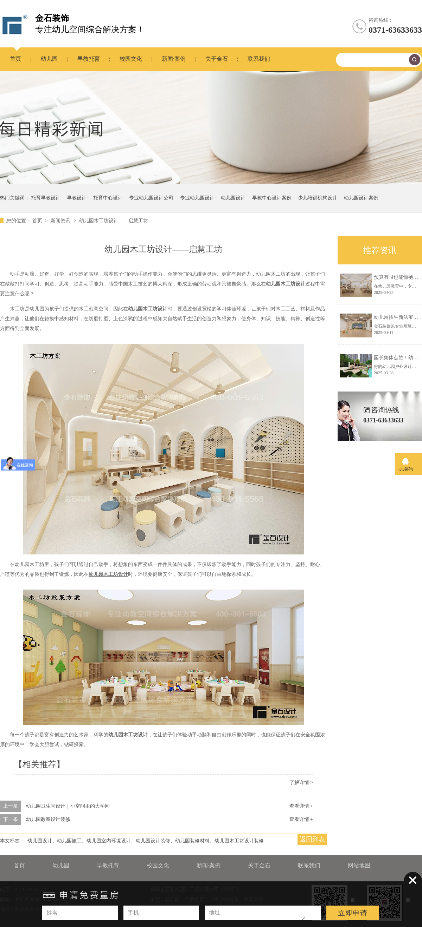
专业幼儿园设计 (197, 197)
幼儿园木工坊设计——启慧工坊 (113, 220)
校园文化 (131, 59)
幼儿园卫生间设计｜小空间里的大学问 (68, 806)
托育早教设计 (45, 197)
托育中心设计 (108, 197)
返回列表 (312, 839)
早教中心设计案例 (272, 197)
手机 (133, 913)
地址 (214, 912)
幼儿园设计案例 (361, 197)
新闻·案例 (174, 59)
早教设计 (77, 197)
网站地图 (359, 865)
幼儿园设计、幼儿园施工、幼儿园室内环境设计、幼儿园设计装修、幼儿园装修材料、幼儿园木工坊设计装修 (145, 840)
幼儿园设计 (233, 197)
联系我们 (259, 59)
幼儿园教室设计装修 (48, 819)
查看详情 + (301, 806)
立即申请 (352, 913)
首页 (15, 59)
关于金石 (216, 59)
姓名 (52, 913)
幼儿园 (49, 59)
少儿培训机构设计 (317, 197)
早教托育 (88, 59)
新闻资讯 (61, 220)
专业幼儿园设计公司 (151, 197)
